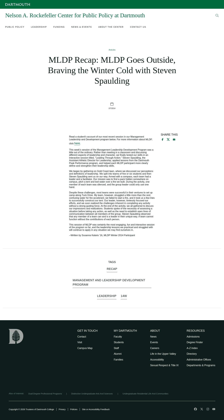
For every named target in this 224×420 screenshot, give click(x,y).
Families (118, 359)
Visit (79, 342)
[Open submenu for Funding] (59, 27)
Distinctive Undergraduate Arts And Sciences (92, 393)
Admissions (193, 336)
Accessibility (157, 359)
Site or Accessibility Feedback (96, 409)
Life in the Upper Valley (163, 353)
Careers (154, 348)
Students (119, 342)
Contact (81, 336)
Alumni (117, 353)
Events (154, 342)
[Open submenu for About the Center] (111, 27)
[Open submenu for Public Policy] (14, 27)
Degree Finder (195, 342)
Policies (73, 409)
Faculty (118, 336)
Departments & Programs (201, 365)
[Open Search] (217, 15)
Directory (192, 353)
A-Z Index (192, 348)
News (153, 336)
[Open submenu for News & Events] (81, 27)
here (77, 143)
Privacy (62, 409)
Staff (116, 348)
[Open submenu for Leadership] (39, 27)
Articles (112, 50)
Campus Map (84, 348)
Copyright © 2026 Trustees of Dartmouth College (31, 409)
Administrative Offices (199, 359)
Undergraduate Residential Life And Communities (145, 393)
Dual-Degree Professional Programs (45, 393)
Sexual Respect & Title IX (164, 365)
